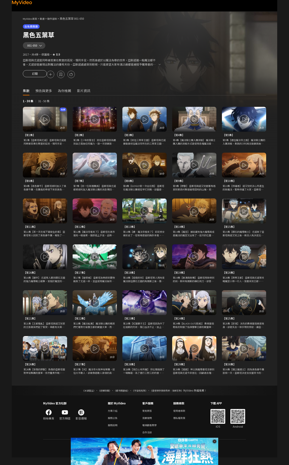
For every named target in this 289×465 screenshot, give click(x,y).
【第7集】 (79, 184)
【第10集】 (230, 184)
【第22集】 (80, 323)
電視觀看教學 (150, 432)
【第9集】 (179, 184)
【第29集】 (180, 369)
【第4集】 (179, 138)
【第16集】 (31, 277)
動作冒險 (56, 18)
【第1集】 (30, 138)
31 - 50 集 (44, 104)
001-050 (33, 46)
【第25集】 (230, 323)
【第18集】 (130, 277)
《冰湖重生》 (82, 396)
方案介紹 (113, 416)
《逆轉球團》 (100, 396)
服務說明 (113, 432)
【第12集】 (80, 231)
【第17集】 (80, 277)
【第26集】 (31, 369)
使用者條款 (182, 416)
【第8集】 (129, 184)
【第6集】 (30, 184)
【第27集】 (80, 369)
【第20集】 (230, 277)
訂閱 (35, 77)
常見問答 (147, 416)
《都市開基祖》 (120, 396)
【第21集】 (31, 323)
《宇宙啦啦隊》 (140, 396)
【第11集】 (31, 231)
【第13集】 (130, 231)
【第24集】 (180, 323)
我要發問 (147, 424)
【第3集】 (129, 138)
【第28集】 (130, 369)
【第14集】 (180, 231)
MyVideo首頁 (31, 18)
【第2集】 (79, 138)
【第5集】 (229, 138)
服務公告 (113, 424)
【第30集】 (230, 369)
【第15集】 (230, 231)
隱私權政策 (182, 424)
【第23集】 (130, 323)
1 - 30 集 (28, 104)
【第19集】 (180, 277)
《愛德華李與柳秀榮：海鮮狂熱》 (171, 396)
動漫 (45, 18)
